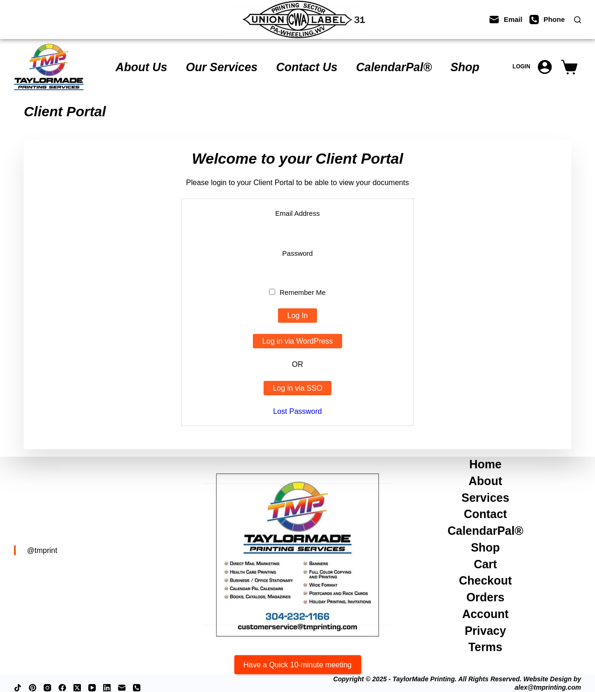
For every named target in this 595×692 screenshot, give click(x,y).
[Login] (532, 67)
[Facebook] (62, 688)
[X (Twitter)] (77, 688)
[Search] (577, 19)
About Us (141, 66)
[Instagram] (47, 688)
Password (297, 253)
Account (485, 613)
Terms (485, 646)
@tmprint (42, 550)
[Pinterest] (32, 688)
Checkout (485, 580)
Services (485, 497)
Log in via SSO (298, 388)
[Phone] (547, 19)
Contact (485, 513)
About (485, 480)
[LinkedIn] (107, 688)
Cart (485, 563)
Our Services (222, 66)
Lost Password (297, 411)
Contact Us (306, 66)
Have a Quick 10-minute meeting (298, 664)
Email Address (297, 213)
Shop (465, 66)
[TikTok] (17, 688)
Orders (485, 597)
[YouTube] (92, 688)
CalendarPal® (394, 66)
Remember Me (297, 292)
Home (485, 464)
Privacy (485, 630)
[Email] (505, 19)
